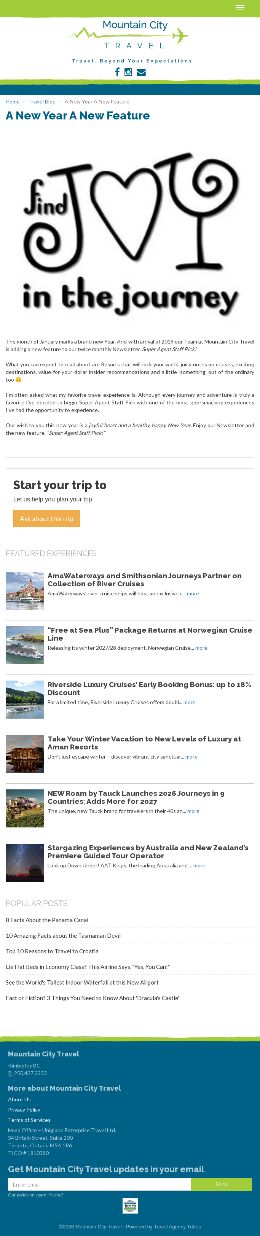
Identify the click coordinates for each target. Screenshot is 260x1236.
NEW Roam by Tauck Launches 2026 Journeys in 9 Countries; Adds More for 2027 (136, 797)
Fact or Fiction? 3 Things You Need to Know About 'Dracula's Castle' (92, 997)
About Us (19, 1099)
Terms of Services (29, 1120)
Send (221, 1184)
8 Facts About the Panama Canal (47, 919)
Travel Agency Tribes (177, 1227)
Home (13, 101)
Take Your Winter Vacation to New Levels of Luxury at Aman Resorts (144, 743)
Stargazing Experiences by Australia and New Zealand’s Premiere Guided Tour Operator (148, 851)
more (193, 593)
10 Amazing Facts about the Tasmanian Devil (63, 935)
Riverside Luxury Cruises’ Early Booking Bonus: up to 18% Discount (149, 688)
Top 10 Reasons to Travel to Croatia (52, 951)
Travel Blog (42, 101)
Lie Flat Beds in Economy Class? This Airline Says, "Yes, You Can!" (88, 966)
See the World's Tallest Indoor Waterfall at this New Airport (82, 982)
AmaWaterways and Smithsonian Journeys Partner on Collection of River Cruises (145, 579)
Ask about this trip (46, 518)
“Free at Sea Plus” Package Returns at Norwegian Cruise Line (150, 634)
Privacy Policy (24, 1109)
